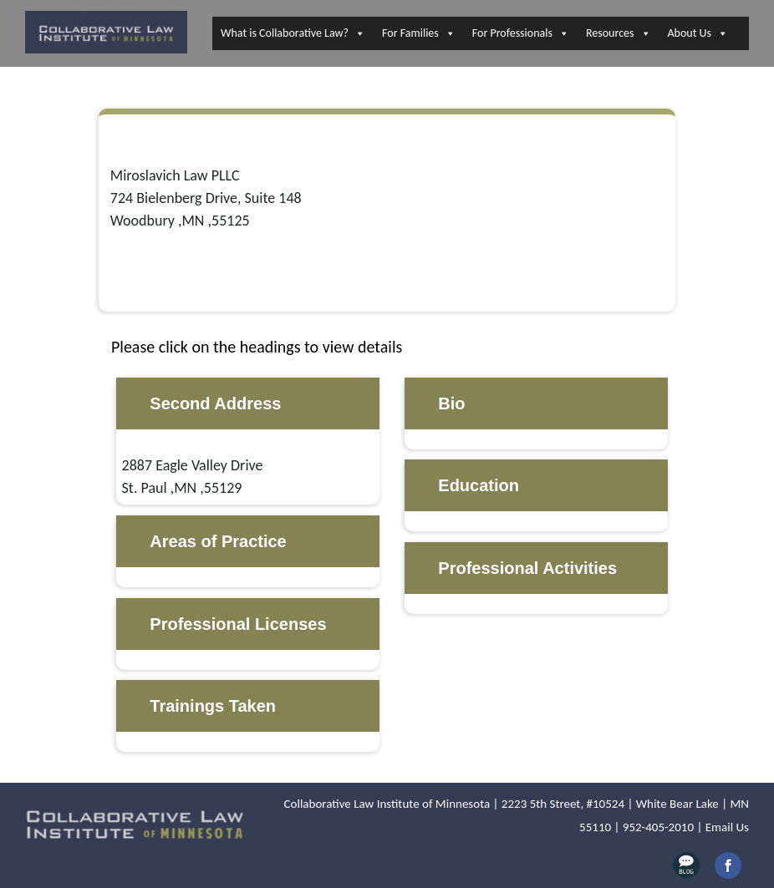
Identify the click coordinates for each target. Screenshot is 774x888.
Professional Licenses (238, 624)
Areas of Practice (218, 541)
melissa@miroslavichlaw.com (201, 265)
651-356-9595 (153, 243)
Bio (451, 403)
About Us (698, 33)
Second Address (215, 403)
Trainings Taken (213, 706)
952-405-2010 (658, 827)
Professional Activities (527, 568)
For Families (419, 33)
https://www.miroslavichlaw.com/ (218, 288)
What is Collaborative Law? (293, 33)
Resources (618, 33)
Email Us (727, 827)
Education (478, 485)
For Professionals (520, 33)
